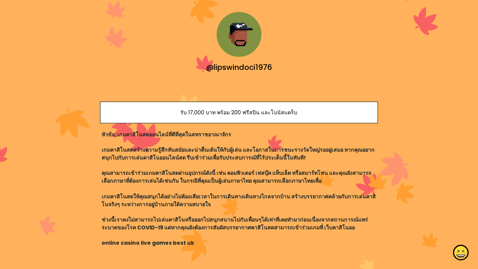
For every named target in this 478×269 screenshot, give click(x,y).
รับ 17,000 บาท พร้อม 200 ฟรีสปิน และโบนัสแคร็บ (238, 112)
